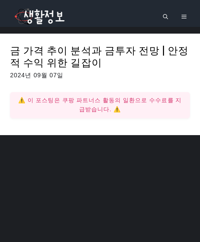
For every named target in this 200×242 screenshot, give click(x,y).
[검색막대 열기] (165, 17)
